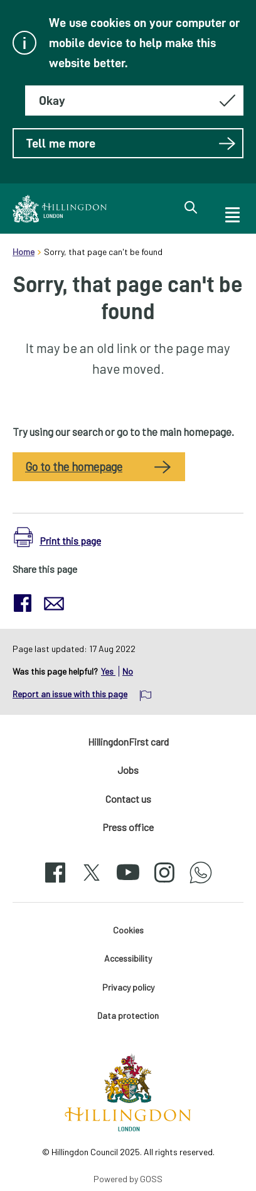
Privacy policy (128, 987)
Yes (108, 671)
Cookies (128, 930)
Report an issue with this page (70, 693)
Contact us (128, 799)
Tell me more (131, 143)
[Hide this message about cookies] (134, 100)
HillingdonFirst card (128, 742)
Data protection (128, 1015)
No (127, 671)
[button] (57, 537)
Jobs (128, 770)
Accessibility (128, 958)
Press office (128, 827)
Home (24, 251)
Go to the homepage (73, 467)
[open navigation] (231, 213)
